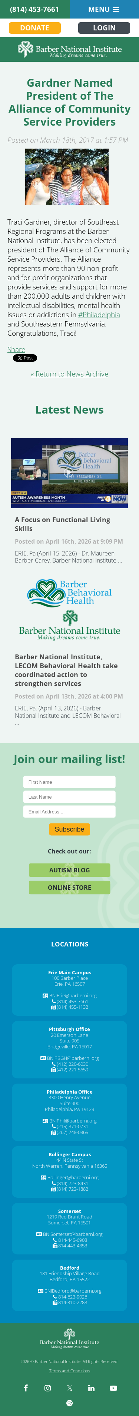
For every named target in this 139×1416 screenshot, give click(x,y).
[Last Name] (69, 796)
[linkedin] (91, 1388)
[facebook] (26, 1388)
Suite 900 (69, 1103)
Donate (34, 28)
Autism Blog (69, 870)
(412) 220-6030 (72, 1064)
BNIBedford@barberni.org (73, 1290)
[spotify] (69, 1403)
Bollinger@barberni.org (73, 1177)
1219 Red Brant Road (69, 1216)
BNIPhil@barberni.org (73, 1120)
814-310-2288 (72, 1302)
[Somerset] (69, 1211)
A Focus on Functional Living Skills (69, 473)
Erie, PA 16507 (69, 984)
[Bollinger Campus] (70, 1154)
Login (104, 28)
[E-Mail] (69, 811)
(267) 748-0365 (72, 1132)
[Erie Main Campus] (69, 972)
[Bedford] (69, 1267)
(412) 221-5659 (72, 1069)
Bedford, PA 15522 (70, 1279)
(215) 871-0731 (72, 1126)
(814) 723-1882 (72, 1188)
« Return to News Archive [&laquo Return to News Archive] (69, 374)
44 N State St (69, 1160)
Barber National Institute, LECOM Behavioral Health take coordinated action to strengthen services (69, 610)
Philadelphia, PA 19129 (69, 1109)
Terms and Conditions (69, 1370)
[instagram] (47, 1388)
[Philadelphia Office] (70, 1091)
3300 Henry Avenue (69, 1097)
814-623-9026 (72, 1296)
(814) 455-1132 (72, 1007)
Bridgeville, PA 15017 (69, 1046)
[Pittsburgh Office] (69, 1029)
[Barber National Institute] (69, 49)
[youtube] (113, 1388)
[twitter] (69, 1388)
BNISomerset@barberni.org (73, 1234)
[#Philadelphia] (99, 314)
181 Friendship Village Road (70, 1273)
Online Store (69, 887)
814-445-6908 (72, 1240)
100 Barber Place (70, 978)
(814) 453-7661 (34, 9)
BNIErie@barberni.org (73, 995)
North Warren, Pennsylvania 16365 (69, 1166)
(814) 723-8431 (72, 1183)
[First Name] (69, 782)
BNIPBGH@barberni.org (73, 1058)
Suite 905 (69, 1040)
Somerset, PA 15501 (69, 1222)
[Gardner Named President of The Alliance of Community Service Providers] (66, 177)
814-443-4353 (72, 1245)
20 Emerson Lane (69, 1035)
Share (16, 349)
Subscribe (69, 829)
